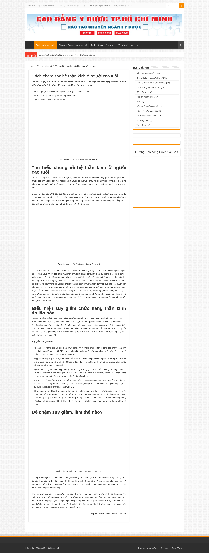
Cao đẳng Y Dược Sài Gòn (54, 194)
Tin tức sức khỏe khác (122, 6)
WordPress (154, 548)
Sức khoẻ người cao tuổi (147, 106)
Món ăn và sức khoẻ (146, 97)
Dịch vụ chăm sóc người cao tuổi (72, 6)
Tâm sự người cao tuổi (147, 111)
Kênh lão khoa (143, 92)
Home (32, 66)
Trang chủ (30, 6)
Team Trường (178, 548)
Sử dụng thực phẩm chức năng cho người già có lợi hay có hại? (62, 91)
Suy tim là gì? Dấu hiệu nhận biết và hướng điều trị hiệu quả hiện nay (67, 55)
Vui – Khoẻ (141, 125)
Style (139, 101)
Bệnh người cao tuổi (46, 6)
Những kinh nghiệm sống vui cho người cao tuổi (55, 95)
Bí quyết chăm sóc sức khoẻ (149, 78)
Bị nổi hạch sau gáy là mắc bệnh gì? (50, 100)
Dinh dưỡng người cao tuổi (99, 6)
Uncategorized (143, 120)
